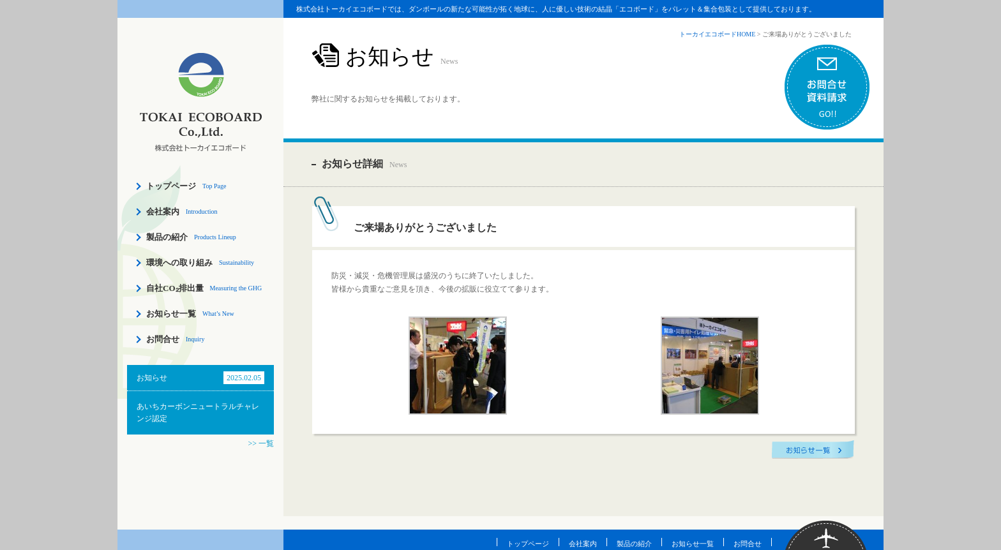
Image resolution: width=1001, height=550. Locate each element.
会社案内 (162, 211)
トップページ (171, 186)
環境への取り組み (179, 262)
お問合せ (162, 339)
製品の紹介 (167, 237)
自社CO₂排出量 (175, 288)
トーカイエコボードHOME (717, 34)
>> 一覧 (261, 443)
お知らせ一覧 (171, 313)
